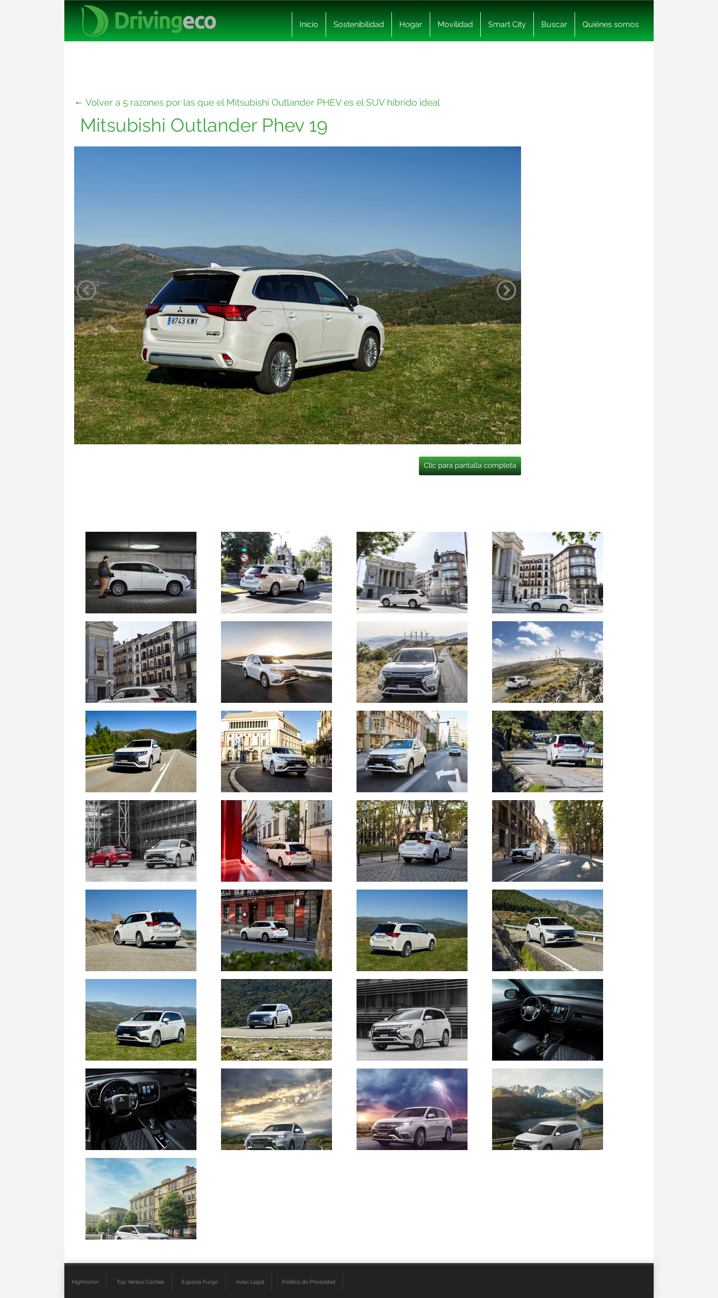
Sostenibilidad (358, 24)
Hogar (410, 24)
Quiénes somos (610, 24)
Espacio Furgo (200, 1281)
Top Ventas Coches (140, 1281)
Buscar (554, 24)
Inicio (309, 24)
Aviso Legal (250, 1281)
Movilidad (455, 24)
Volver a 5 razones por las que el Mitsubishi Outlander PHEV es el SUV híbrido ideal (262, 102)
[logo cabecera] (148, 21)
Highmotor (85, 1281)
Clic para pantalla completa (470, 465)
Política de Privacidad (308, 1281)
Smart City (507, 24)
